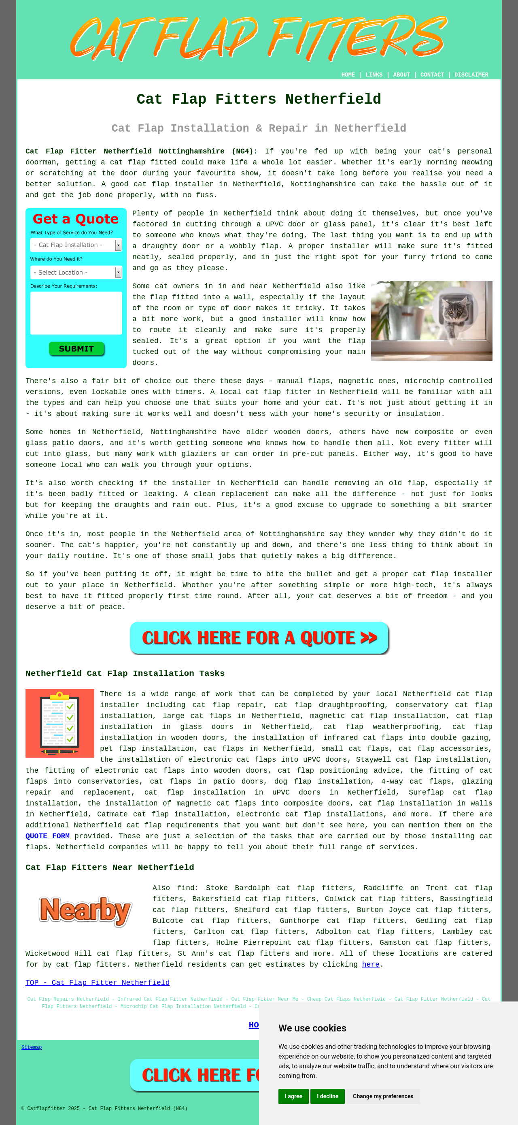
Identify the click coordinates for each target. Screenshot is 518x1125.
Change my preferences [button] (383, 1096)
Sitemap (31, 1047)
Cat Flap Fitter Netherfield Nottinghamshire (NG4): (141, 151)
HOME (348, 75)
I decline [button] (327, 1096)
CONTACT (432, 75)
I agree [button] (293, 1096)
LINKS (373, 75)
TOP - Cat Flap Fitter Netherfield (97, 983)
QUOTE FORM (47, 836)
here (371, 965)
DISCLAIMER (471, 75)
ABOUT (401, 75)
